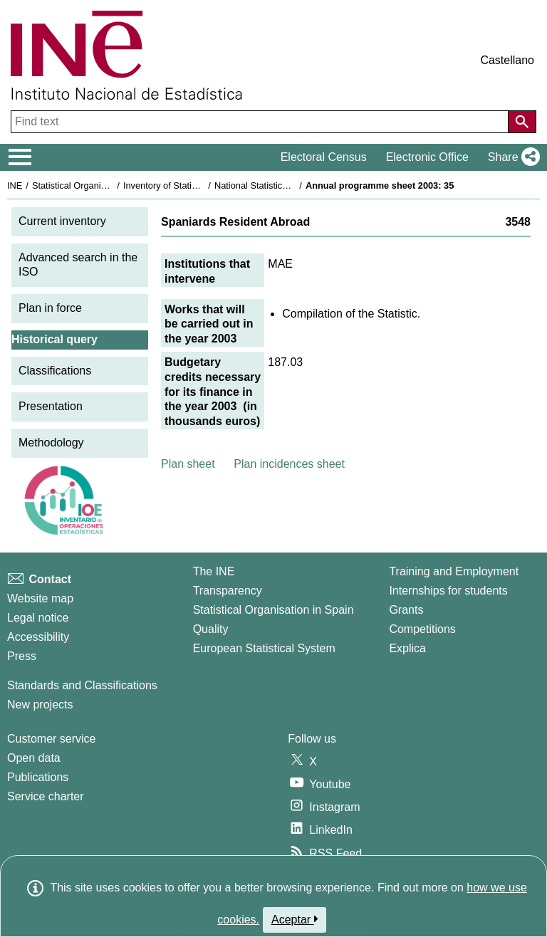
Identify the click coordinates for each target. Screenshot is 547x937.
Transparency (227, 591)
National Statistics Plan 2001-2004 (284, 185)
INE (14, 185)
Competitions (422, 629)
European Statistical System (264, 648)
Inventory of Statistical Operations (191, 185)
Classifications (55, 371)
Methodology (51, 442)
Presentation (51, 406)
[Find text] (261, 121)
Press (21, 656)
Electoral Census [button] (324, 157)
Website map (40, 598)
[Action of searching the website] (522, 121)
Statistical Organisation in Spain (96, 185)
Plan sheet (188, 464)
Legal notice (37, 618)
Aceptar (294, 919)
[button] (511, 157)
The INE (214, 571)
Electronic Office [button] (427, 157)
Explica (407, 648)
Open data (34, 758)
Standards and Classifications (82, 685)
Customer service (51, 739)
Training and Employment (454, 571)
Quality (211, 629)
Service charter (45, 796)
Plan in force (50, 308)
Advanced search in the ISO (78, 264)
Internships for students (448, 591)
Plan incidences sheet (289, 464)
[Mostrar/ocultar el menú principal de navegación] (20, 157)
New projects (40, 704)
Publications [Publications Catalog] (37, 777)
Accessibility (38, 637)
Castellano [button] (507, 60)
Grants (406, 610)
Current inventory (62, 221)
